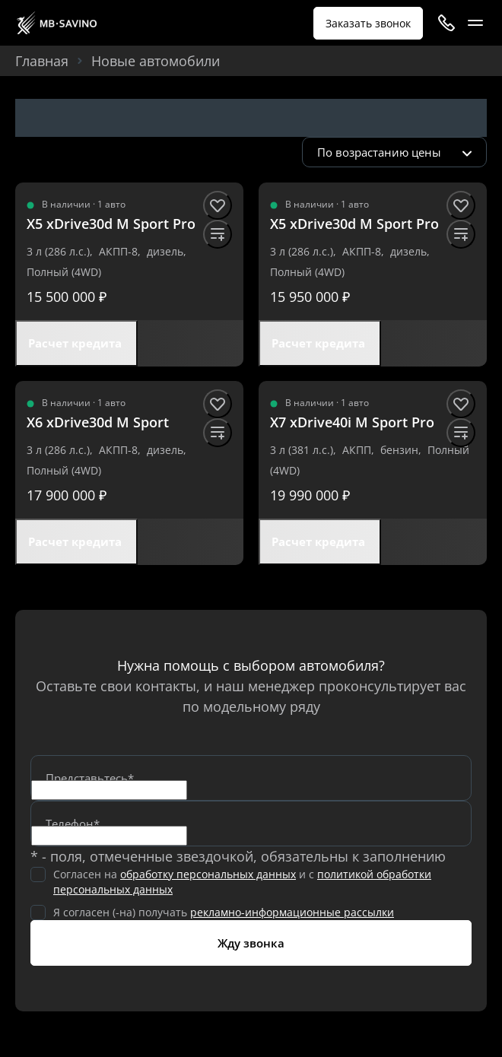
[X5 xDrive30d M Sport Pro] (111, 223)
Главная (41, 60)
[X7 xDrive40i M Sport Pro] (352, 422)
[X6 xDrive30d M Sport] (98, 422)
